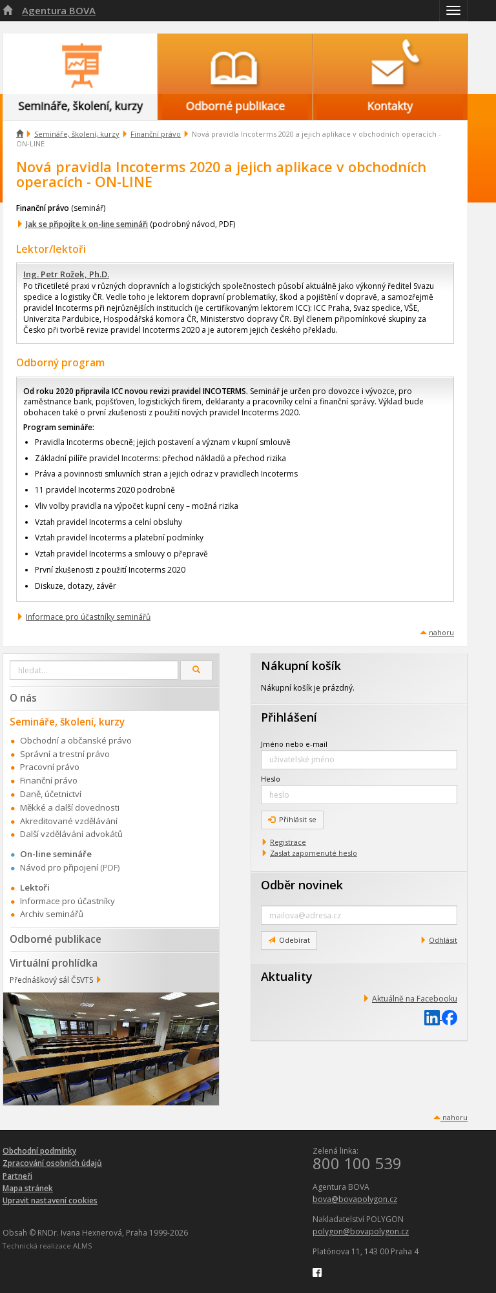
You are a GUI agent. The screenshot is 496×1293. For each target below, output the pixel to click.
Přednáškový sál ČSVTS (51, 979)
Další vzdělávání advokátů (71, 834)
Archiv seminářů (51, 914)
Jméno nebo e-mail (294, 744)
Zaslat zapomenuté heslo (313, 853)
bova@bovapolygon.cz (355, 1199)
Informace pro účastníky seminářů (88, 616)
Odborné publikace (55, 939)
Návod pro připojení (59, 867)
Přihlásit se (292, 819)
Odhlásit (443, 940)
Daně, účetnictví (50, 794)
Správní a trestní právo (65, 754)
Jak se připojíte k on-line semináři (87, 224)
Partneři (17, 1175)
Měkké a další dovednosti (69, 807)
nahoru (441, 632)
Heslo (270, 779)
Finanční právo (155, 134)
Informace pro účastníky (67, 901)
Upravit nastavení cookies (50, 1200)
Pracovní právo (49, 767)
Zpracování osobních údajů (52, 1163)
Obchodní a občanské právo (76, 740)
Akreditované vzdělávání (69, 821)
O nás (23, 697)
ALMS (82, 1245)
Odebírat (289, 940)
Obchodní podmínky (39, 1150)
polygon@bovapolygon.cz (361, 1231)
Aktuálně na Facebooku (414, 998)
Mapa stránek (28, 1188)
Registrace (288, 842)
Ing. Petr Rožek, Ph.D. (66, 274)
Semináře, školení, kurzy (76, 134)
